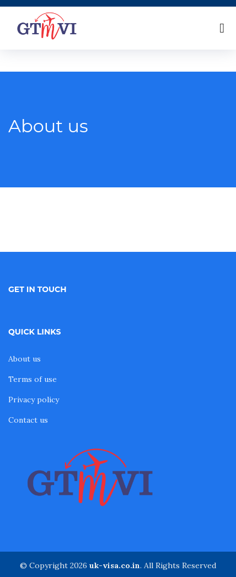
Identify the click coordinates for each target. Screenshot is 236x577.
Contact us (28, 420)
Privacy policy (33, 400)
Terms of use (32, 379)
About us (24, 359)
